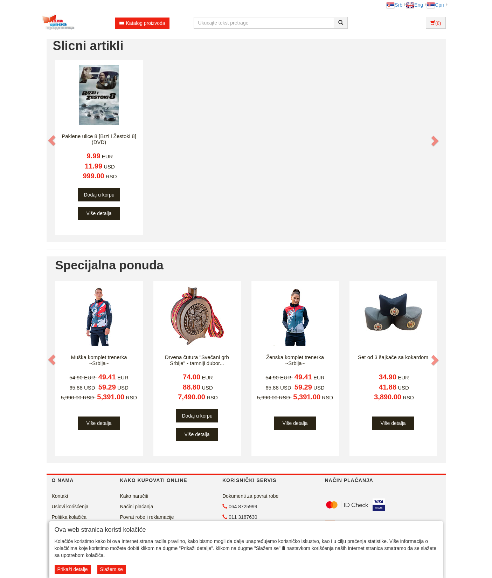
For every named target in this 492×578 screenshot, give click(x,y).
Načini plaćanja (136, 506)
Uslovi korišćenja (70, 506)
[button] (52, 140)
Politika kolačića (69, 517)
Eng (414, 5)
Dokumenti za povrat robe (250, 496)
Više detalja (98, 213)
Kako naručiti (134, 496)
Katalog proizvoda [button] (142, 23)
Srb (394, 5)
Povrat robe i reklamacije (147, 517)
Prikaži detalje (72, 569)
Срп (435, 5)
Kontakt (60, 496)
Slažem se (111, 569)
